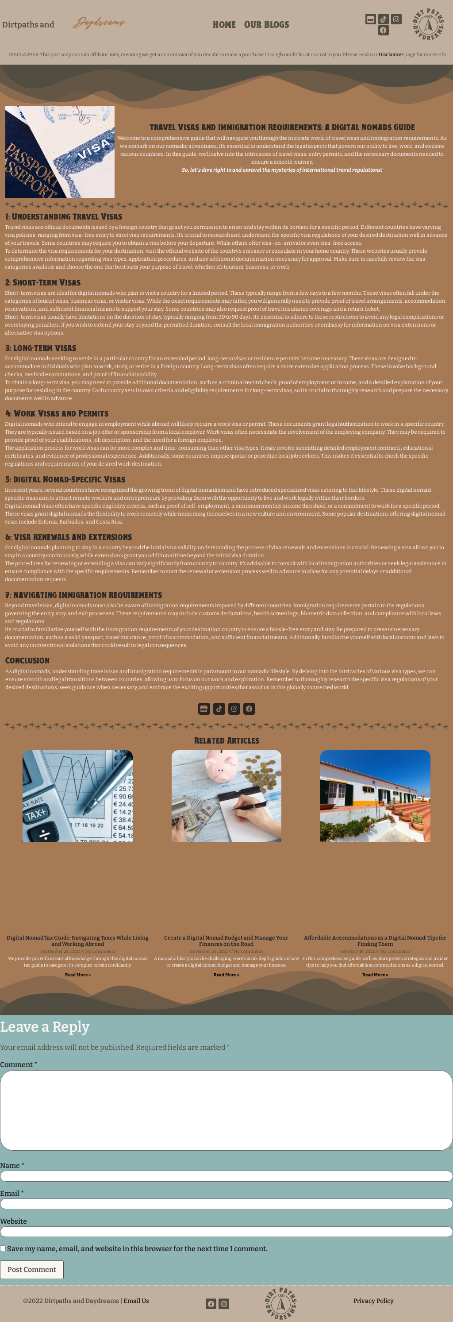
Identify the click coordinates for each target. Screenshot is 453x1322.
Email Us (136, 1301)
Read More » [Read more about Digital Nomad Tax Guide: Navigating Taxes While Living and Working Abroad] (78, 975)
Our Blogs (266, 25)
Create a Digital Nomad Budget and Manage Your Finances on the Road (226, 941)
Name (12, 1165)
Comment (18, 1064)
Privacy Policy (373, 1301)
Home (224, 25)
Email (12, 1193)
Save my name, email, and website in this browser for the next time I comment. (137, 1249)
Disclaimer (391, 55)
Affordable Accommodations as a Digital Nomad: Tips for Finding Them (375, 941)
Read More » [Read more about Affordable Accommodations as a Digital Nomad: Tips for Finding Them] (375, 975)
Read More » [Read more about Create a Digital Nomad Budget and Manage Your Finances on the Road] (226, 975)
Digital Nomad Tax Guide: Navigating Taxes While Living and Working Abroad (78, 941)
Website (13, 1221)
